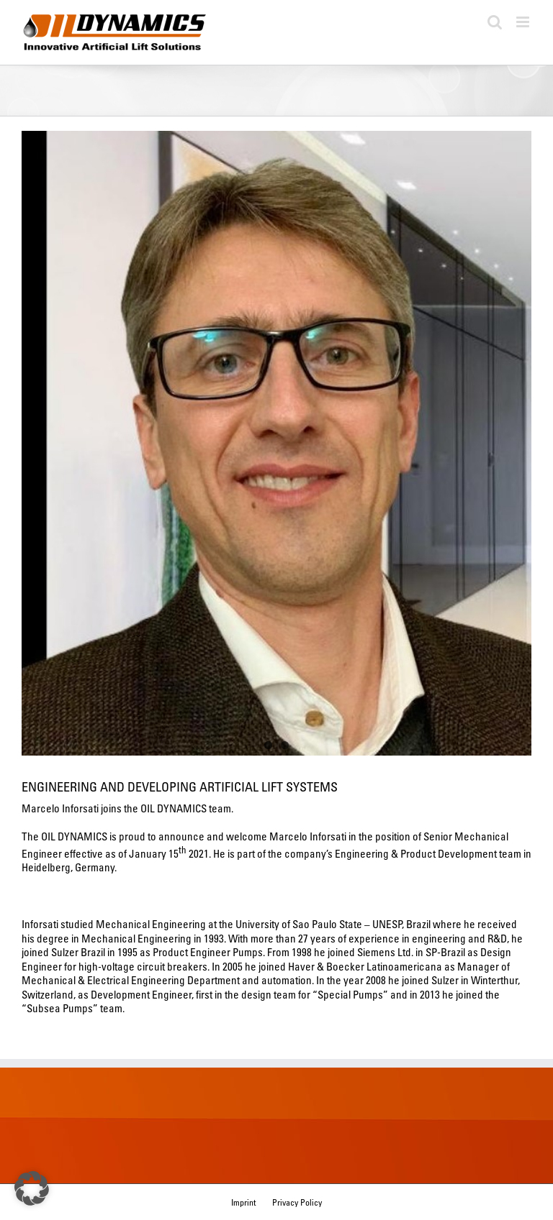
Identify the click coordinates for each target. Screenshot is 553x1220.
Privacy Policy (297, 1202)
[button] (31, 1188)
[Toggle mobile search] (494, 21)
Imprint (243, 1202)
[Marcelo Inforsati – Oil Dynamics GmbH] (276, 443)
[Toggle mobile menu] (523, 21)
